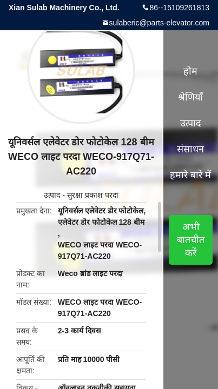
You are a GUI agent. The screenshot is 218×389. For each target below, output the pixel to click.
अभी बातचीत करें (190, 240)
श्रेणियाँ (190, 97)
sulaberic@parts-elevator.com (159, 22)
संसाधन (190, 149)
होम (190, 71)
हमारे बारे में (190, 175)
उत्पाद (52, 195)
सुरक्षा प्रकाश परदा (92, 195)
